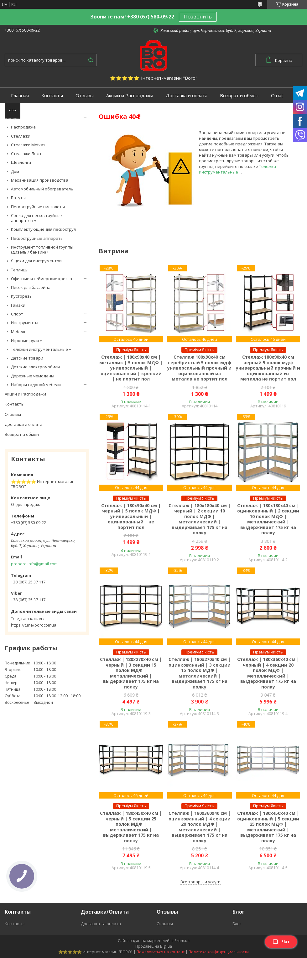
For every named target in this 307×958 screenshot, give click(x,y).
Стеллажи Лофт (26, 153)
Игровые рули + (26, 340)
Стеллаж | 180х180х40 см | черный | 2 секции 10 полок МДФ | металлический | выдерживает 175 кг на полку (200, 519)
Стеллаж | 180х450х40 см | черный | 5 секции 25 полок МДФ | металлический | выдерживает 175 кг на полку (131, 826)
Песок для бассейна (30, 287)
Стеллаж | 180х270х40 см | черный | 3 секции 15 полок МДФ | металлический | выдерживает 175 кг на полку (131, 673)
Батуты (18, 197)
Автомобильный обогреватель (42, 189)
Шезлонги (21, 162)
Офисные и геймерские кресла (41, 278)
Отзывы (84, 95)
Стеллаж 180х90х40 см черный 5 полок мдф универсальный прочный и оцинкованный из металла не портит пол (268, 368)
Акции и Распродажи (129, 95)
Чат (281, 942)
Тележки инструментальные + (41, 349)
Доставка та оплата (101, 923)
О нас (277, 95)
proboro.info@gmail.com (34, 563)
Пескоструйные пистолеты (38, 206)
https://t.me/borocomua (33, 625)
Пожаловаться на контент (161, 952)
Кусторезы (22, 296)
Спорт (17, 314)
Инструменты (24, 322)
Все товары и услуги (200, 882)
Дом (15, 171)
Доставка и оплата (186, 95)
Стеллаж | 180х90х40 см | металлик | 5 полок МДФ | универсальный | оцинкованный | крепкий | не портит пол (131, 368)
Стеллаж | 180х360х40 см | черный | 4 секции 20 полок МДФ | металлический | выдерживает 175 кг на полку (268, 673)
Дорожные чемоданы (32, 376)
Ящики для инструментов (36, 261)
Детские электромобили (35, 367)
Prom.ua (182, 940)
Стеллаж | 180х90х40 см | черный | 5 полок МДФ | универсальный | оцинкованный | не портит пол (131, 516)
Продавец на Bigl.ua (153, 946)
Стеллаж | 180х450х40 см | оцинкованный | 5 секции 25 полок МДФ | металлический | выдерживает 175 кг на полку (268, 826)
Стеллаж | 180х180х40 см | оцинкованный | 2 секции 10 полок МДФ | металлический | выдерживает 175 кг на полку (268, 519)
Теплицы (20, 270)
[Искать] (90, 60)
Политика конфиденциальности (219, 952)
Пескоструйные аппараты (37, 238)
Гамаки (18, 305)
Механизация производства (39, 180)
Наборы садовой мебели (36, 384)
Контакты (52, 95)
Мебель (19, 331)
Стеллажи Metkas (28, 145)
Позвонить (198, 16)
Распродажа (23, 127)
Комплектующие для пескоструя (43, 229)
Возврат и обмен (239, 95)
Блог (236, 923)
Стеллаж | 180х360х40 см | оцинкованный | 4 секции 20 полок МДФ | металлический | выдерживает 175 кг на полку (200, 826)
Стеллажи (20, 136)
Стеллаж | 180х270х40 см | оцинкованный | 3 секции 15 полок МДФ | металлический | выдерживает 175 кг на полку (200, 673)
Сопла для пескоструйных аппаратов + (37, 218)
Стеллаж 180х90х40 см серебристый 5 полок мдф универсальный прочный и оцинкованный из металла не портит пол (199, 368)
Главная (20, 95)
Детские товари (27, 358)
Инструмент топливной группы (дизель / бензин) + (42, 249)
